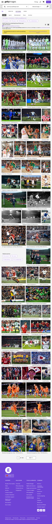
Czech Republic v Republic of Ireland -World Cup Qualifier (15, 350)
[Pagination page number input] (18, 457)
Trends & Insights (30, 490)
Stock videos (8, 504)
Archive (7, 490)
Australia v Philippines (24, 139)
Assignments (18, 490)
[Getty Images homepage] (10, 2)
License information (31, 517)
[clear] (27, 6)
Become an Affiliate (41, 504)
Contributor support (9, 496)
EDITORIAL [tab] (18, 11)
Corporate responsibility (40, 486)
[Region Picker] (9, 475)
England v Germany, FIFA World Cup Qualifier (12, 208)
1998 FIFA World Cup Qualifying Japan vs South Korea (35, 381)
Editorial (7, 488)
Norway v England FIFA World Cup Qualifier (12, 139)
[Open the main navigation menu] (2, 2)
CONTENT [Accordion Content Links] (7, 480)
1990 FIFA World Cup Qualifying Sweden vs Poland (23, 365)
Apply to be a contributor (8, 500)
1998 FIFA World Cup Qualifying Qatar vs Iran (33, 350)
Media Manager (30, 483)
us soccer (6, 20)
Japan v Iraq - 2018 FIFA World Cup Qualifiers (36, 303)
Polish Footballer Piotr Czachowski (29, 334)
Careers (39, 489)
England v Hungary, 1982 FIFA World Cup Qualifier (13, 190)
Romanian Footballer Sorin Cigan (30, 434)
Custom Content (8, 492)
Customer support (41, 506)
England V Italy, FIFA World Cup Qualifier (31, 122)
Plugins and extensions (31, 488)
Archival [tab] (30, 15)
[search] (5, 6)
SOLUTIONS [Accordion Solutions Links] (19, 480)
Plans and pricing (19, 485)
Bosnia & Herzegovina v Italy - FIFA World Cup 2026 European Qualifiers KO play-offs (21, 70)
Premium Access (19, 488)
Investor (39, 493)
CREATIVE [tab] (10, 11)
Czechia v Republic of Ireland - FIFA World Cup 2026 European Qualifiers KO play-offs (21, 88)
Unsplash (39, 500)
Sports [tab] (10, 15)
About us (39, 483)
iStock (38, 498)
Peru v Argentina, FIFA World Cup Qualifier (31, 318)
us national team (33, 20)
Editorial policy (16, 517)
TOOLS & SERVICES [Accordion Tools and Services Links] (31, 480)
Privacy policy (23, 517)
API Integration (29, 492)
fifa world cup (22, 20)
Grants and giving (41, 495)
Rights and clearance (31, 485)
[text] (16, 7)
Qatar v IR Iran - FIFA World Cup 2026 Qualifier (12, 51)
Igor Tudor (45, 122)
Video (6, 485)
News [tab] (24, 15)
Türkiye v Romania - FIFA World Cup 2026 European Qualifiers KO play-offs (19, 107)
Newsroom (39, 491)
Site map (38, 517)
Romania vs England (26, 190)
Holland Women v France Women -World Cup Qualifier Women (16, 418)
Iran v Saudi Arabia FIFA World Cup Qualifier (12, 334)
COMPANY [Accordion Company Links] (39, 480)
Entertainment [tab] (17, 15)
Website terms (8, 517)
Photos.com (39, 502)
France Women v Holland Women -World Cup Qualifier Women (16, 399)
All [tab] (4, 15)
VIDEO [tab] (25, 11)
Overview (18, 483)
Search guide (29, 494)
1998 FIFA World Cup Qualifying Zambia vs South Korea (14, 381)
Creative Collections (9, 494)
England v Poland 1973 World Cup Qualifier (37, 208)
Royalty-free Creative (10, 483)
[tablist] (17, 11)
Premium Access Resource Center (30, 497)
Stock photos (8, 502)
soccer (14, 20)
